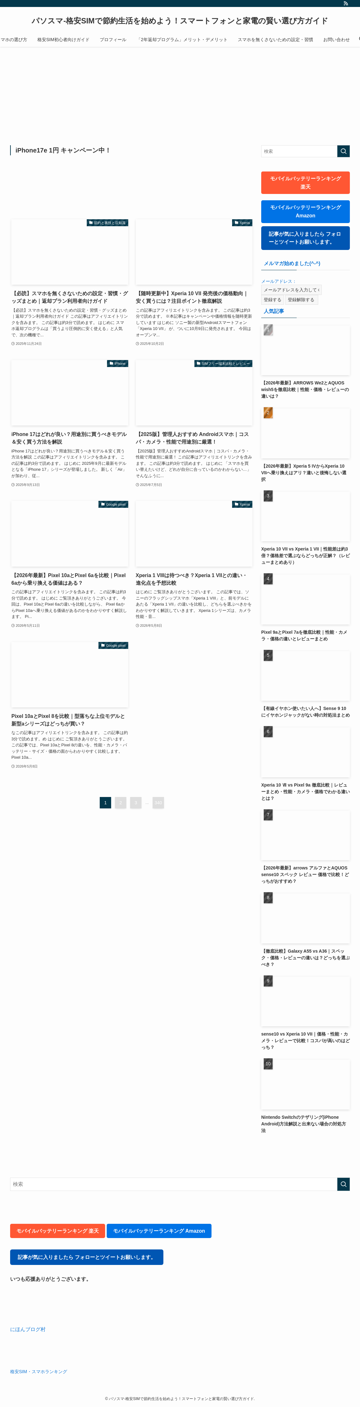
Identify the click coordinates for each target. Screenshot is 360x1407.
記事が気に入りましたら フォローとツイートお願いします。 (305, 238)
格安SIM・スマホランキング (38, 1371)
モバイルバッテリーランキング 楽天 (305, 183)
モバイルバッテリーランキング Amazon (305, 211)
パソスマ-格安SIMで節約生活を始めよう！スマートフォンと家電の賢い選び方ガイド (180, 21)
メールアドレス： (279, 281)
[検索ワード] (305, 151)
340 (158, 802)
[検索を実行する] (343, 151)
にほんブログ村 (28, 1329)
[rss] (346, 3)
